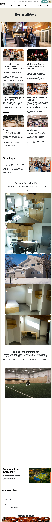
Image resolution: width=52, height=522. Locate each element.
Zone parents (39, 1)
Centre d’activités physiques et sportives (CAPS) (13, 99)
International (34, 5)
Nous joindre (34, 1)
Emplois (26, 1)
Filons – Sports (27, 5)
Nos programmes (13, 5)
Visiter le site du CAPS (6, 112)
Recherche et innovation (21, 1)
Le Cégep (15, 1)
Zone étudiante (44, 1)
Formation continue (41, 5)
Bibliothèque (30, 1)
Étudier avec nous (20, 5)
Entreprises (48, 5)
